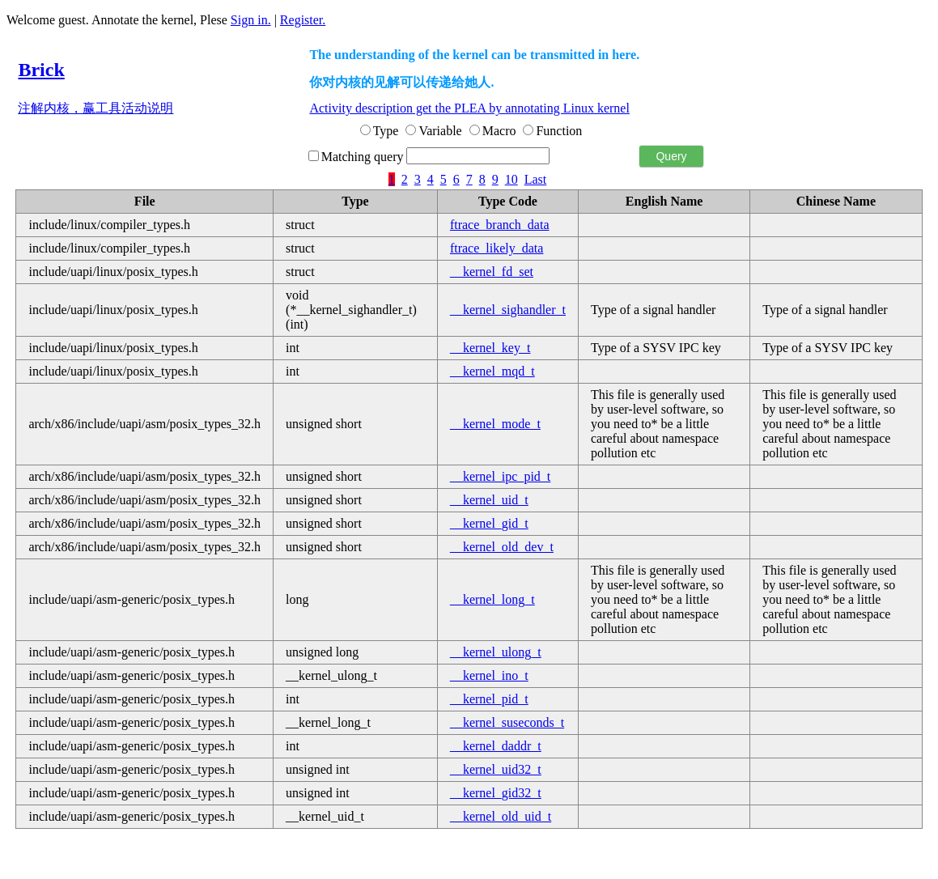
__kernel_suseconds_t (507, 722)
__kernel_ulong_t (495, 652)
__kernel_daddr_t (495, 746)
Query (671, 156)
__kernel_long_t (492, 599)
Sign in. (251, 20)
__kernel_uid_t (489, 500)
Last (535, 179)
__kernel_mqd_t (492, 371)
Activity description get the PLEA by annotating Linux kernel (469, 108)
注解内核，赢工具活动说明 (95, 108)
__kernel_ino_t (489, 675)
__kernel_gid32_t (495, 793)
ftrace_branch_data (500, 224)
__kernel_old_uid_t (500, 816)
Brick (41, 69)
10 (511, 179)
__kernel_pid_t (489, 699)
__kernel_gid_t (489, 523)
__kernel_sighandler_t (508, 309)
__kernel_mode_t (495, 424)
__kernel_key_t (490, 348)
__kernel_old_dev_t (502, 547)
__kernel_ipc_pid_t (500, 476)
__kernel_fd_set (491, 271)
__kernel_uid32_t (495, 769)
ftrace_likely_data (497, 248)
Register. (302, 20)
